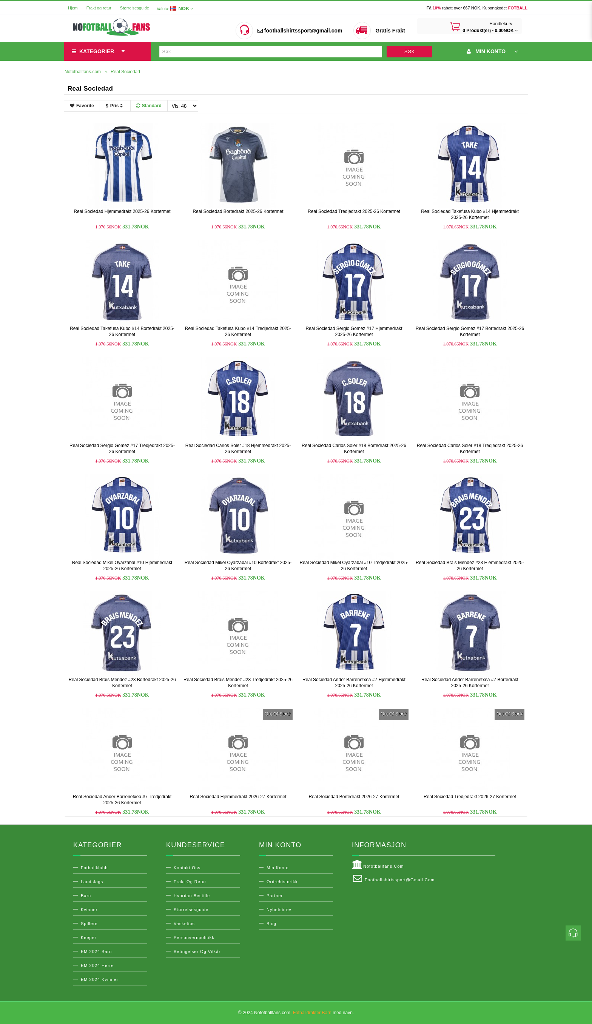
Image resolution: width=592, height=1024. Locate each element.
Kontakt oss (187, 867)
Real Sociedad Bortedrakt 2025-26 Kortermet (238, 211)
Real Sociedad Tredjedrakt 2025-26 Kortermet (354, 211)
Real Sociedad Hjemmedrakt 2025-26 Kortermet (122, 211)
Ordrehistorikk (282, 881)
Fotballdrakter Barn (312, 1012)
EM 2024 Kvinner (99, 979)
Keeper (88, 937)
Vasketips (184, 923)
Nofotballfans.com (378, 864)
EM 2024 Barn (96, 951)
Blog (271, 923)
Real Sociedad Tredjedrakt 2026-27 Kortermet (470, 796)
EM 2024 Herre (97, 965)
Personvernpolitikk (194, 937)
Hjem (73, 8)
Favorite (82, 105)
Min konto (278, 867)
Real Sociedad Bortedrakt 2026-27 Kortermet (353, 796)
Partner (275, 895)
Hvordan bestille (192, 895)
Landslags (92, 881)
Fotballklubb (94, 867)
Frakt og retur (98, 8)
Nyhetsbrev (279, 909)
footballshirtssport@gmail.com (299, 31)
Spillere (89, 923)
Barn (86, 895)
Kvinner (89, 909)
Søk (409, 51)
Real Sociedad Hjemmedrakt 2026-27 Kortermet (238, 796)
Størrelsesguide (134, 8)
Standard (149, 105)
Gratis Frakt (390, 31)
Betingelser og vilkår (197, 951)
